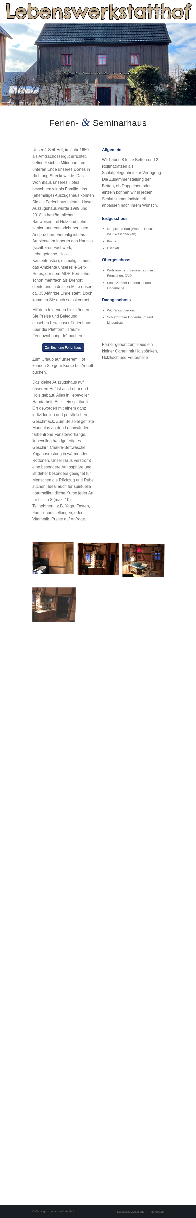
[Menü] (157, 11)
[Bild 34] (145, 561)
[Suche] (145, 11)
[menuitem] (145, 11)
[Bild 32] (55, 561)
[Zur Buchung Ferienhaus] (63, 347)
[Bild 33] (100, 561)
